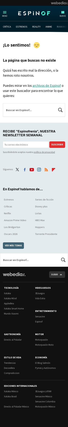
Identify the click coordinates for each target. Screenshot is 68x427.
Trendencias (10, 362)
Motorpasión (41, 339)
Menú (4, 16)
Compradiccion (11, 373)
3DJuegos (40, 293)
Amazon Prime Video (15, 220)
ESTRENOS (21, 26)
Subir (54, 274)
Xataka (7, 293)
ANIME (49, 26)
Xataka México (11, 391)
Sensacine (40, 316)
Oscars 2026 (10, 234)
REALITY (36, 26)
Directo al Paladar (13, 339)
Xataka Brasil (10, 396)
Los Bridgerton (12, 227)
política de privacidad (44, 152)
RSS (46, 169)
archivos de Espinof (46, 85)
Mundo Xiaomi (11, 313)
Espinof (34, 13)
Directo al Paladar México (16, 406)
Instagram (39, 169)
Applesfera (9, 303)
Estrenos (9, 199)
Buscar (60, 110)
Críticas (8, 206)
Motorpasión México (45, 406)
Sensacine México (43, 396)
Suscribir (57, 144)
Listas (38, 213)
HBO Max (40, 220)
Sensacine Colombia (45, 401)
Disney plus (41, 206)
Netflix (7, 213)
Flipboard (53, 169)
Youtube (32, 169)
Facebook (25, 169)
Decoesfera (9, 368)
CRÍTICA (7, 26)
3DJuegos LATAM (43, 391)
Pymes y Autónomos (45, 368)
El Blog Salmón (42, 362)
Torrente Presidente (46, 234)
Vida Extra (40, 298)
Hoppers (40, 227)
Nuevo (63, 16)
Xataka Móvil (10, 298)
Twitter (17, 169)
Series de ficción (44, 199)
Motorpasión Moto (44, 344)
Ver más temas (13, 245)
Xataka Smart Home (14, 308)
